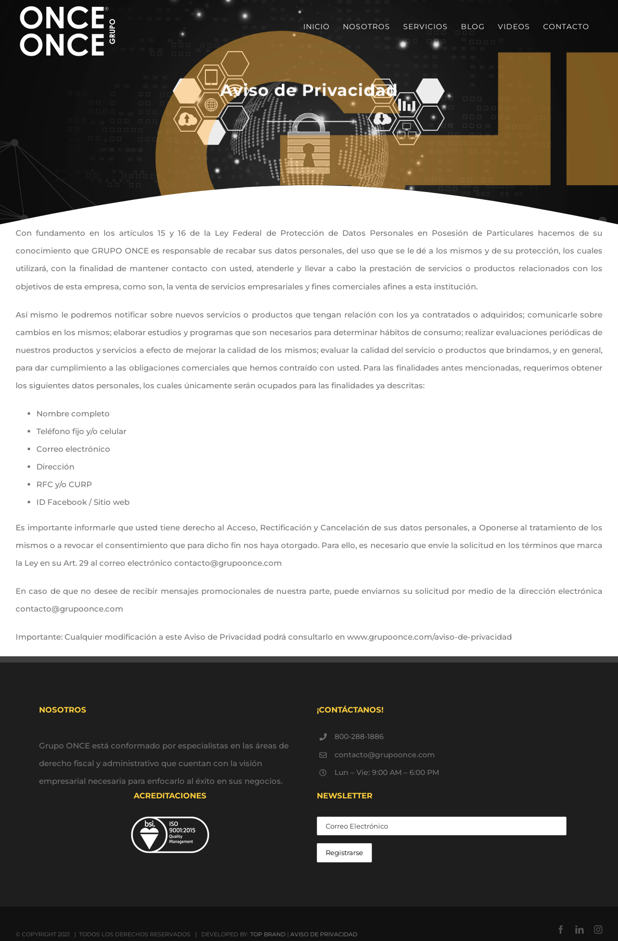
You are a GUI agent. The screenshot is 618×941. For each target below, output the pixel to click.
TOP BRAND (268, 934)
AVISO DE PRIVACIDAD (323, 934)
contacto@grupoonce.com (384, 754)
